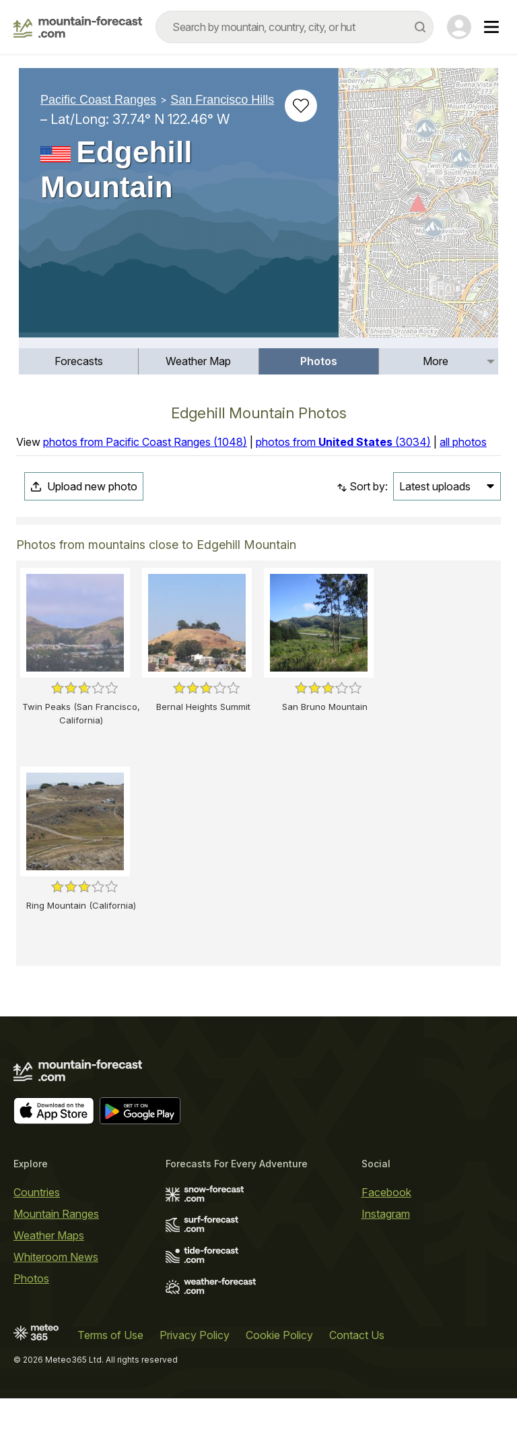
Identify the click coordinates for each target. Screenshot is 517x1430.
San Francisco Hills (222, 99)
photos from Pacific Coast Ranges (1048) (145, 442)
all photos (463, 442)
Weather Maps (48, 1235)
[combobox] (295, 27)
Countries (36, 1192)
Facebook (386, 1192)
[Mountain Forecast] (77, 27)
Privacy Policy (195, 1335)
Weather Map (198, 361)
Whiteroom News (55, 1257)
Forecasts (79, 361)
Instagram (385, 1214)
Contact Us (356, 1335)
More (435, 361)
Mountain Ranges (56, 1214)
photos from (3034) (343, 442)
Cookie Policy (279, 1335)
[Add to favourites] (301, 106)
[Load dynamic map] (418, 208)
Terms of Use (110, 1335)
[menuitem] (79, 361)
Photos (318, 361)
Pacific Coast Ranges (98, 99)
